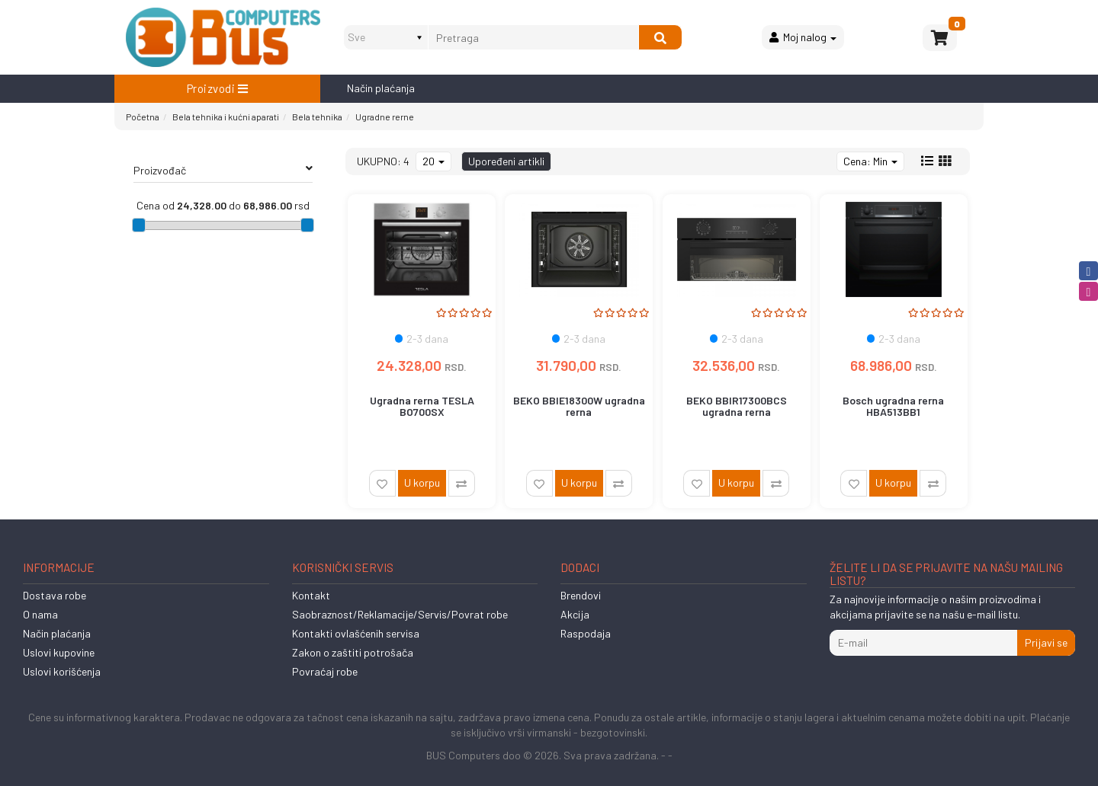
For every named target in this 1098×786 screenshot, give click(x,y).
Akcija (574, 614)
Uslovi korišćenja (62, 671)
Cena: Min (870, 161)
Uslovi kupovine (59, 652)
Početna (142, 116)
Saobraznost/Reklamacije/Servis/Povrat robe (400, 614)
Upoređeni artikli (506, 161)
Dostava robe (54, 595)
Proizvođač (223, 170)
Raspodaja (585, 633)
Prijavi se (1046, 642)
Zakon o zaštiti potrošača (352, 652)
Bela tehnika (317, 116)
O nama (40, 614)
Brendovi (580, 595)
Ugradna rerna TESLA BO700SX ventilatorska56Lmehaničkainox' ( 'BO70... (430, 418)
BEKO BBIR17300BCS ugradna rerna (736, 406)
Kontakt (311, 595)
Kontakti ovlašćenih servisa (355, 633)
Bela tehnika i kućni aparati (225, 116)
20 (433, 161)
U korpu (422, 482)
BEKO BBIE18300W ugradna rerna (579, 406)
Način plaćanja (381, 87)
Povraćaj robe (325, 671)
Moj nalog (802, 36)
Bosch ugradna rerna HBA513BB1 (893, 406)
